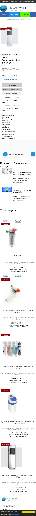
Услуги (26, 19)
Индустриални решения (11, 19)
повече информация (14, 514)
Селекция (25, 14)
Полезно (29, 24)
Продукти (14, 14)
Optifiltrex (18, 255)
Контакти (19, 24)
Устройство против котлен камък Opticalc (18, 312)
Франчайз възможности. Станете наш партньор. (18, 2)
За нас (4, 14)
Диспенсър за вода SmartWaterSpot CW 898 (18, 477)
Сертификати (7, 24)
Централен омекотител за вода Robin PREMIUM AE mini (17, 423)
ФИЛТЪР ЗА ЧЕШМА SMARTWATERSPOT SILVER (18, 367)
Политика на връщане (9, 79)
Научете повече (18, 182)
